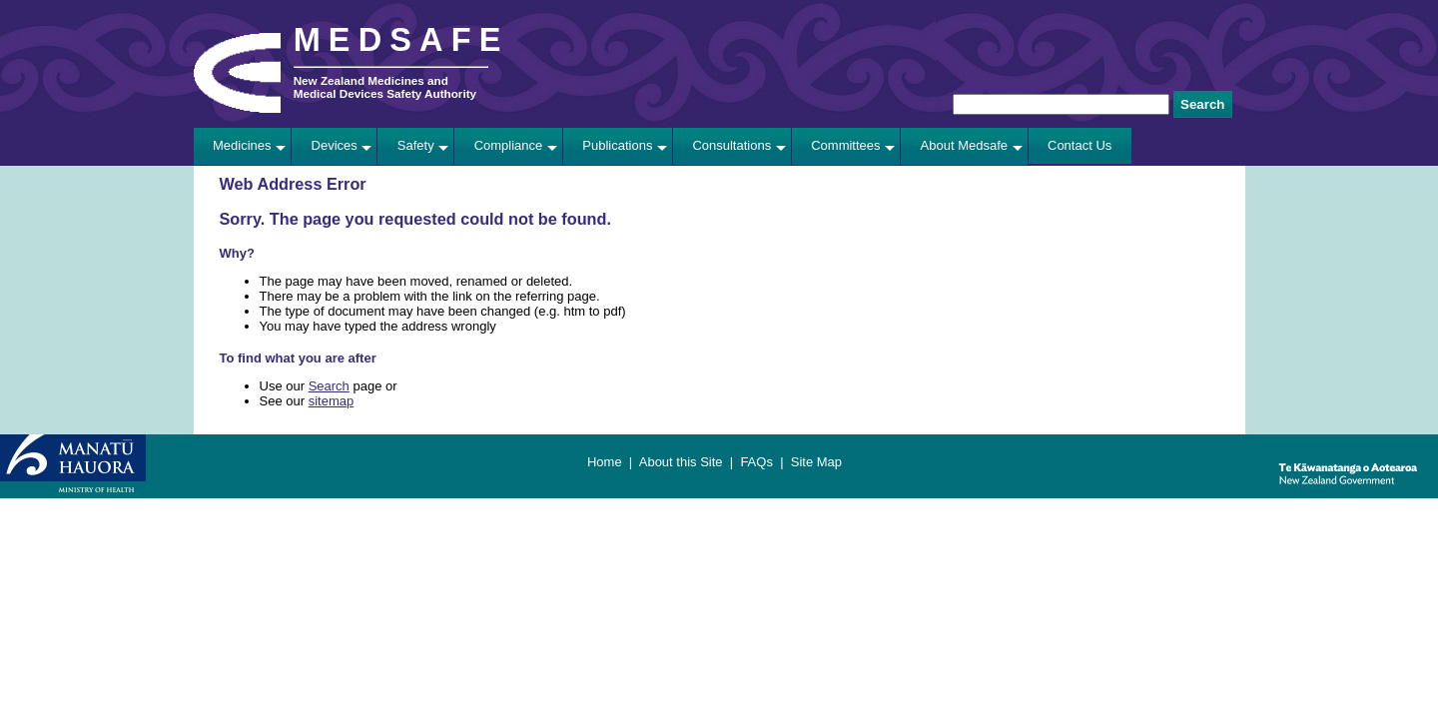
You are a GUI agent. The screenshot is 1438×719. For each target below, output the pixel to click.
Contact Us (1079, 145)
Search (329, 385)
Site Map (816, 461)
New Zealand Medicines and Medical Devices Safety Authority (385, 87)
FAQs (756, 461)
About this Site (681, 461)
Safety (415, 145)
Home (604, 461)
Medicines (242, 145)
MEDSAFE (401, 40)
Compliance (508, 145)
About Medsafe (964, 145)
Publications (617, 145)
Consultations (731, 145)
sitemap (332, 400)
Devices (335, 145)
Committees (845, 145)
